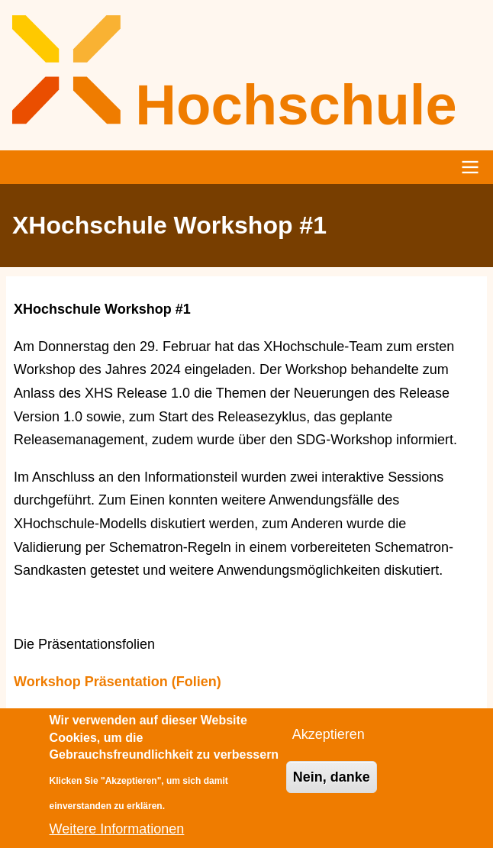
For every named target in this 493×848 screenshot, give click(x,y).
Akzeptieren (328, 743)
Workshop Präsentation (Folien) (117, 681)
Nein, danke (331, 785)
